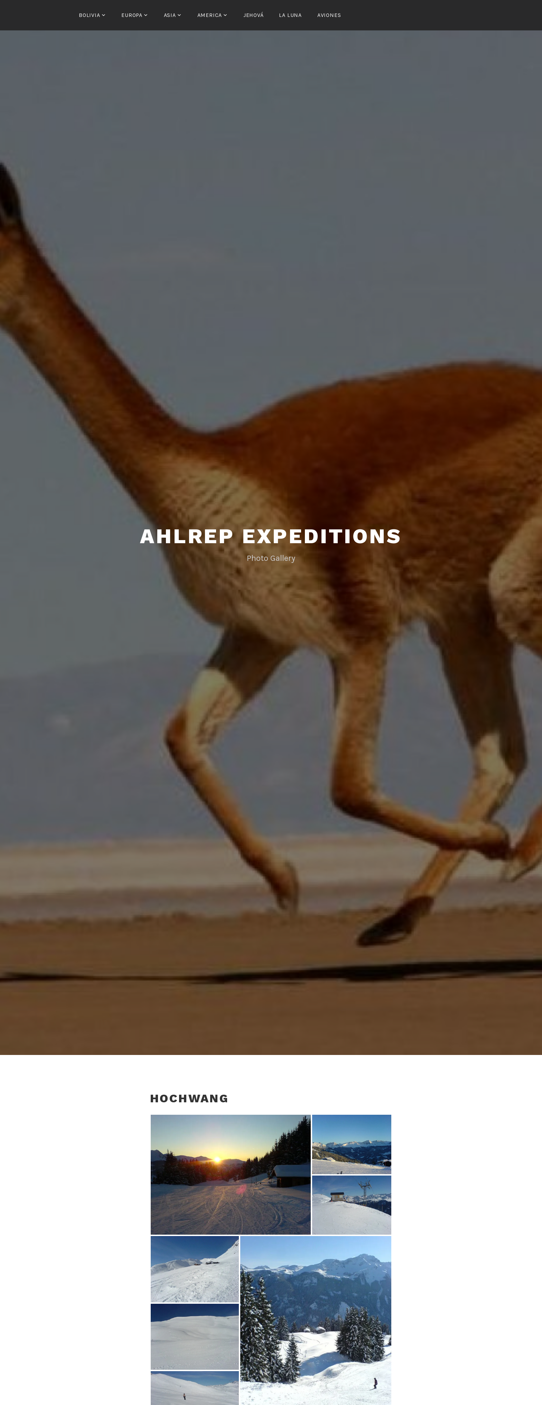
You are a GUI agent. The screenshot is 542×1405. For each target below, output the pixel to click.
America (209, 15)
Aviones (329, 15)
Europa (131, 15)
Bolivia (89, 15)
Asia (170, 15)
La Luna (290, 15)
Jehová (253, 15)
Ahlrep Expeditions (271, 535)
